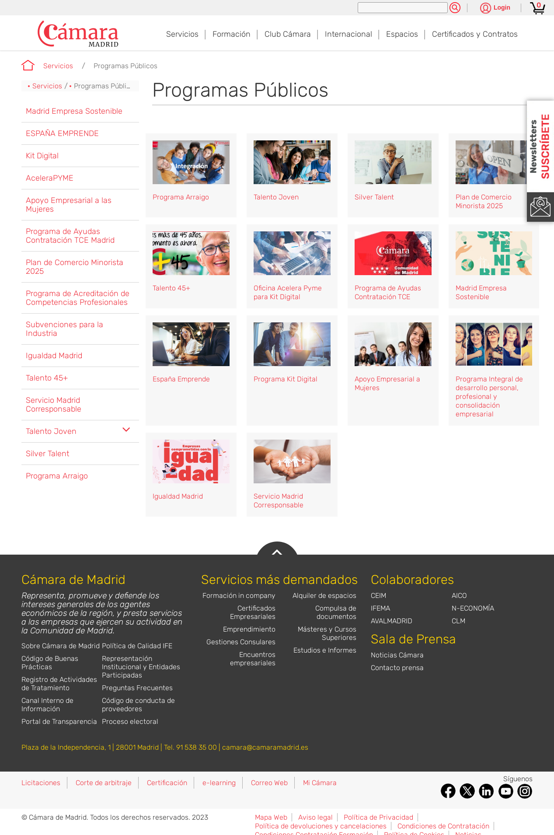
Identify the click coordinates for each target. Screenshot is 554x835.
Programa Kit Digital (285, 379)
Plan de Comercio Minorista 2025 (74, 267)
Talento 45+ (47, 378)
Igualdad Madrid (54, 355)
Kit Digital (42, 155)
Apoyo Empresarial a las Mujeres (68, 204)
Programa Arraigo (57, 476)
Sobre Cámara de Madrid (60, 646)
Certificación (167, 783)
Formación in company (238, 595)
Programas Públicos (125, 66)
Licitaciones (40, 783)
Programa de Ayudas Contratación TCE (388, 292)
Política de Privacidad (378, 817)
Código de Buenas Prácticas (49, 662)
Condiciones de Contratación (443, 826)
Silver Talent (47, 453)
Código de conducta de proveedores (138, 704)
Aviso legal (315, 817)
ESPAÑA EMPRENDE (62, 133)
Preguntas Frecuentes (137, 688)
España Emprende (181, 379)
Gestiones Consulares (240, 642)
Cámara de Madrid (28, 65)
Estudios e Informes (324, 650)
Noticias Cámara (397, 655)
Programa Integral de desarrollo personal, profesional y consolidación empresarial (489, 396)
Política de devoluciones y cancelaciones (321, 826)
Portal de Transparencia (59, 721)
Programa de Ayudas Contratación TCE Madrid (70, 236)
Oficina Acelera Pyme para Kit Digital (288, 292)
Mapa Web (271, 817)
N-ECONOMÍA (473, 608)
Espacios (402, 34)
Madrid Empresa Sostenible (74, 111)
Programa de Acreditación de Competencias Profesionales (77, 298)
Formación (232, 34)
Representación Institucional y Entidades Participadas (141, 666)
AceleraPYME (49, 178)
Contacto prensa (397, 668)
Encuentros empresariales (252, 658)
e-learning (219, 783)
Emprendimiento (249, 629)
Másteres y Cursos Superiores (327, 633)
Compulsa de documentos (335, 612)
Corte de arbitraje (104, 783)
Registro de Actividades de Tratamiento (59, 683)
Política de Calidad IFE (137, 646)
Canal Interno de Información (47, 704)
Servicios (182, 34)
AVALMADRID (391, 621)
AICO (459, 595)
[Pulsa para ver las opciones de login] (495, 8)
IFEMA (380, 608)
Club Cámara (288, 34)
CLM (458, 621)
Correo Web (269, 783)
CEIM (378, 595)
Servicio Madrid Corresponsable (53, 404)
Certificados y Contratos (475, 34)
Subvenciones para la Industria (64, 329)
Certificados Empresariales (252, 612)
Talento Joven (51, 431)
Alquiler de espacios (324, 595)
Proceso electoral (130, 721)
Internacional (348, 34)
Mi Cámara (320, 783)
